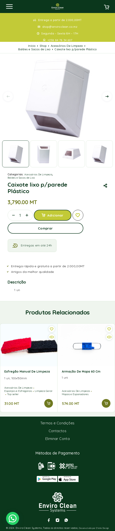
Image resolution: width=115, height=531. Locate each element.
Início (32, 45)
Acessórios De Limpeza (67, 45)
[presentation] (8, 96)
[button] (48, 403)
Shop (43, 45)
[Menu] (9, 6)
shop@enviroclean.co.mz (59, 26)
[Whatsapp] (66, 520)
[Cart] (106, 7)
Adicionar (55, 215)
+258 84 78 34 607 (60, 40)
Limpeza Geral (43, 391)
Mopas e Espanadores (75, 394)
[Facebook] (48, 520)
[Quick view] (51, 337)
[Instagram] (57, 520)
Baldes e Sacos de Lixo (34, 49)
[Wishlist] (77, 215)
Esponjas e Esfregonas (18, 391)
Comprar (45, 228)
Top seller (13, 394)
